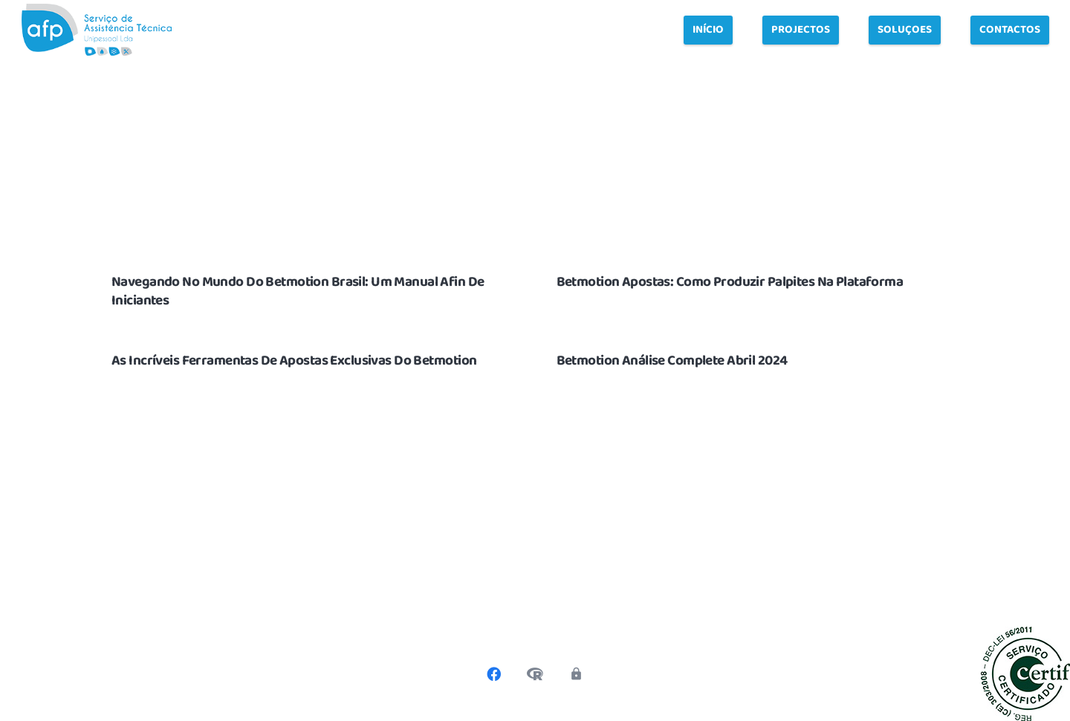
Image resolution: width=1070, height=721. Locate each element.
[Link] (97, 30)
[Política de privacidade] (576, 674)
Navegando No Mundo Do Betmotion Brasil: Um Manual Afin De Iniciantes (297, 291)
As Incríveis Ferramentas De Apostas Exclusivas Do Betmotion (293, 361)
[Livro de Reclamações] (535, 674)
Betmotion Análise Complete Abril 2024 (672, 361)
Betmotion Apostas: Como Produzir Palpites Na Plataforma (730, 282)
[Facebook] (494, 674)
